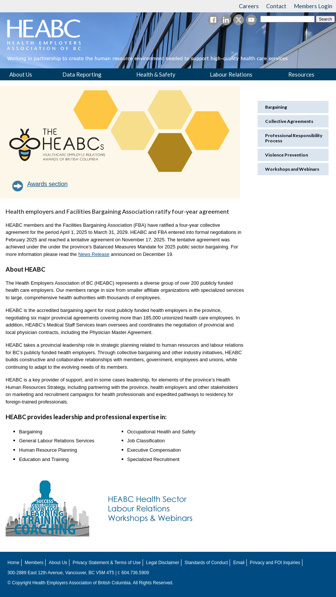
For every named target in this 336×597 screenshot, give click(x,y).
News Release (93, 254)
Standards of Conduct (206, 562)
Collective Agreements (289, 121)
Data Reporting (82, 74)
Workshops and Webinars (292, 169)
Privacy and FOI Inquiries (275, 562)
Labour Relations (231, 74)
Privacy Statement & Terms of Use (106, 562)
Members (34, 562)
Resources (301, 74)
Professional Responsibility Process (293, 138)
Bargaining (276, 107)
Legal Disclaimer (162, 562)
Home (13, 562)
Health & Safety (155, 74)
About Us (20, 74)
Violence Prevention (286, 155)
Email (239, 562)
